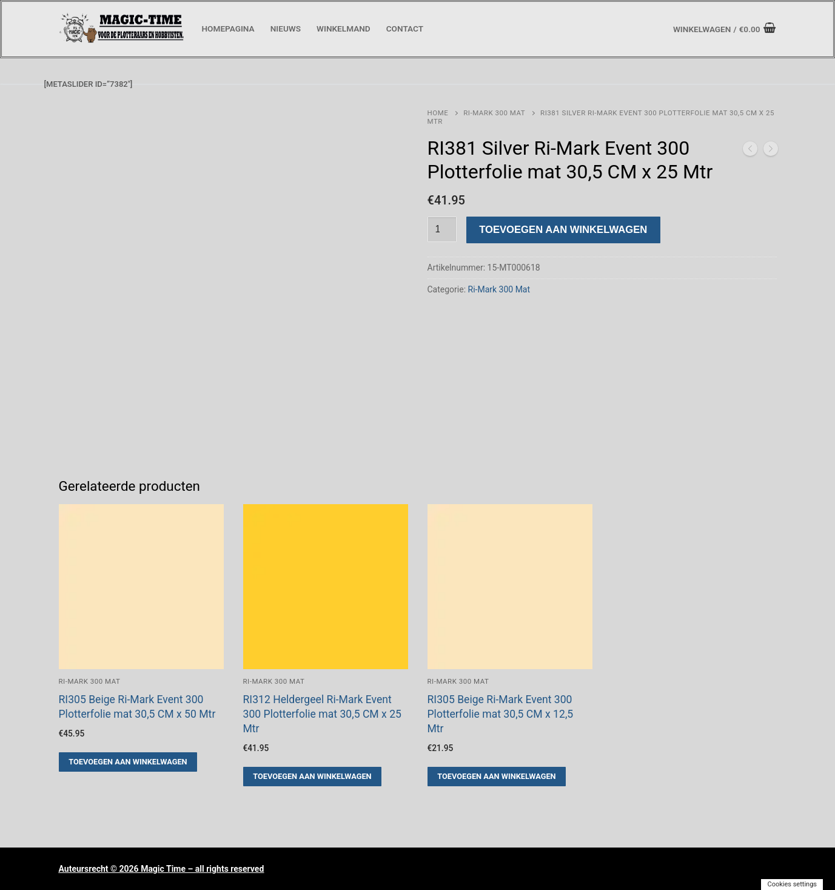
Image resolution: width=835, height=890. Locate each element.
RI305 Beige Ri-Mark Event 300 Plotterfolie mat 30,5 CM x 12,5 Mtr (501, 714)
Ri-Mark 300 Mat (494, 113)
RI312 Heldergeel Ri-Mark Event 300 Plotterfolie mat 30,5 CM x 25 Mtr (322, 714)
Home (438, 113)
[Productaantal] (442, 229)
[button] (128, 762)
